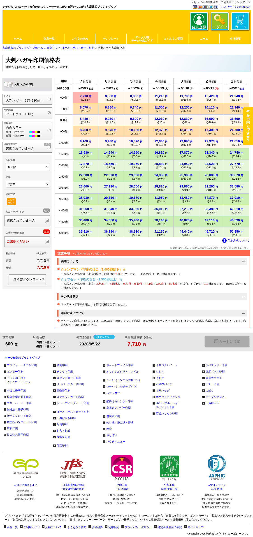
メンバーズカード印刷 (70, 384)
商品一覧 (12, 527)
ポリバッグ (162, 390)
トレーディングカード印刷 (73, 403)
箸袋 (109, 429)
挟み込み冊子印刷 (18, 434)
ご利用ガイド (31, 527)
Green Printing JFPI (25, 484)
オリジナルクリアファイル (122, 371)
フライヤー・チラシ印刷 (22, 365)
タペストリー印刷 (216, 365)
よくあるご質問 (76, 527)
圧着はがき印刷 (66, 418)
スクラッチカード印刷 (70, 396)
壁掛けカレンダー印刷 (119, 401)
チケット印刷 (65, 371)
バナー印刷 (212, 384)
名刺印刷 (62, 365)
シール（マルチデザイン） (122, 386)
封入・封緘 (63, 430)
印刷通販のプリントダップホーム (22, 47)
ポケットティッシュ (168, 396)
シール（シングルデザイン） (124, 380)
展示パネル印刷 (215, 371)
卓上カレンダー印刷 (118, 407)
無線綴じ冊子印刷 (18, 409)
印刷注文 (52, 47)
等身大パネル (214, 378)
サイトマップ (196, 527)
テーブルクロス (215, 396)
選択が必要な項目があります (227, 341)
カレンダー (104, 337)
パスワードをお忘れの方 (236, 6)
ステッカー (113, 392)
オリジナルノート (167, 365)
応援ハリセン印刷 (167, 413)
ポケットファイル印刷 (119, 365)
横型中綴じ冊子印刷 (19, 396)
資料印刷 (12, 428)
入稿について (53, 527)
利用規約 (113, 527)
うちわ (160, 378)
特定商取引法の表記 (170, 527)
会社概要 (97, 527)
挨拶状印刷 (63, 437)
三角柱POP (212, 403)
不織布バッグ (164, 384)
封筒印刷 (62, 424)
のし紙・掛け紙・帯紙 (119, 422)
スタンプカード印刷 (69, 378)
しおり (160, 371)
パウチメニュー (115, 441)
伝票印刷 (62, 445)
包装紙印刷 (113, 416)
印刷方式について (235, 240)
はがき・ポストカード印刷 (78, 47)
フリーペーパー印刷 (19, 403)
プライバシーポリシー (138, 527)
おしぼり (111, 435)
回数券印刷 (63, 390)
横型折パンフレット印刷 (22, 422)
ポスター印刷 (15, 371)
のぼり (210, 390)
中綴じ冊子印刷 (16, 390)
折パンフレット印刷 (19, 415)
